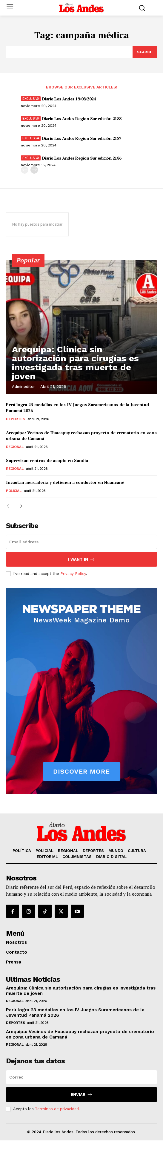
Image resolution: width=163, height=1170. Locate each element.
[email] (81, 542)
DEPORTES (15, 419)
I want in (81, 559)
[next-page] (34, 170)
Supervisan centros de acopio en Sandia (47, 460)
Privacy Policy (73, 573)
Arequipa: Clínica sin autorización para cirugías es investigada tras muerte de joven (75, 362)
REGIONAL (14, 447)
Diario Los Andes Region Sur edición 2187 (82, 138)
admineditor (23, 386)
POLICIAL (13, 491)
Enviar (82, 1094)
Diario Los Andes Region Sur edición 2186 (82, 158)
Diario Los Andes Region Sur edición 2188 (82, 118)
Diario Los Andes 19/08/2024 (69, 99)
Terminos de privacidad (57, 1109)
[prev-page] (24, 170)
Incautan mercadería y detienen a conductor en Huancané (65, 482)
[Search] (145, 52)
